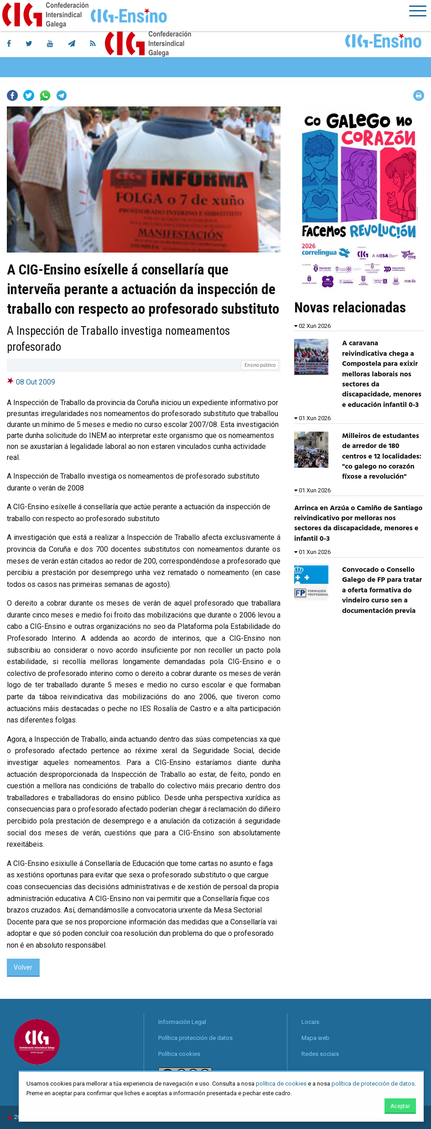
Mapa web (315, 1037)
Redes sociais (320, 1053)
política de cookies (281, 1083)
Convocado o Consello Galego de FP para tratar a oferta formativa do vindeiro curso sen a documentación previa (382, 590)
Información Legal (182, 1021)
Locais (310, 1021)
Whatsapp (45, 95)
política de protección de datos (373, 1083)
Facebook (12, 95)
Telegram (61, 95)
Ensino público (259, 365)
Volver (23, 967)
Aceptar (400, 1106)
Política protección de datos (195, 1037)
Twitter (28, 95)
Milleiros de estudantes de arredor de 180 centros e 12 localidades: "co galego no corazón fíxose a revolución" (381, 456)
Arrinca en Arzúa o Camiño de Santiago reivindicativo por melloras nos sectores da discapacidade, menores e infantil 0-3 (358, 523)
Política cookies (179, 1053)
